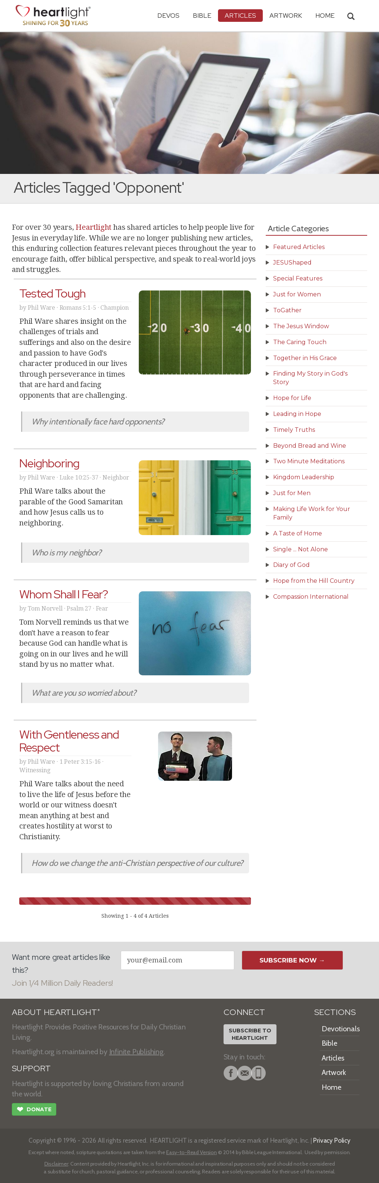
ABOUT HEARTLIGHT (56, 1012)
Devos (168, 15)
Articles (240, 15)
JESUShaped (292, 262)
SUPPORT (31, 1068)
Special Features (297, 278)
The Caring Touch (299, 342)
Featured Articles (299, 247)
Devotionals (341, 1028)
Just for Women (297, 294)
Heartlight (93, 227)
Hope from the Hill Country (314, 580)
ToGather (287, 310)
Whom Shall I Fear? (63, 594)
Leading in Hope (297, 413)
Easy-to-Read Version (191, 1152)
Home (331, 1087)
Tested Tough (52, 293)
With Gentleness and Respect (69, 740)
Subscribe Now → (292, 960)
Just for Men (292, 493)
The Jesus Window (301, 326)
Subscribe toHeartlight (250, 1034)
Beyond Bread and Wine (309, 445)
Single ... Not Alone (300, 549)
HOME (325, 15)
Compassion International (311, 596)
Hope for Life (292, 397)
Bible (202, 15)
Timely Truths (294, 429)
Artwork (285, 15)
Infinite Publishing (136, 1051)
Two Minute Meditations (309, 461)
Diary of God (291, 564)
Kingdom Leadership (303, 477)
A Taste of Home (297, 533)
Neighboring (49, 463)
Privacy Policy (332, 1140)
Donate (34, 1110)
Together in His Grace (305, 358)
